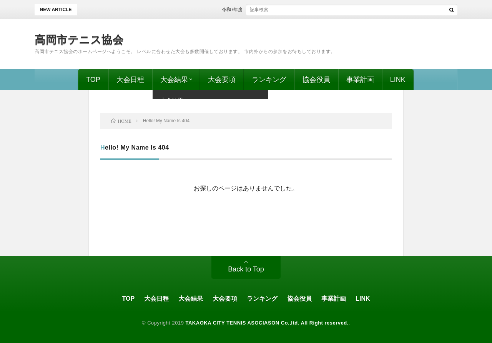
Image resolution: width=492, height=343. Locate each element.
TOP (93, 79)
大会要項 (222, 79)
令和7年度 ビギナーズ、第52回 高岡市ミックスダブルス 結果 (291, 9)
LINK (398, 79)
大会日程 (130, 79)
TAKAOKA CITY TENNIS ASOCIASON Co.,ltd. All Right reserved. (267, 323)
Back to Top (246, 269)
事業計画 (360, 79)
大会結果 (174, 79)
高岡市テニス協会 (79, 40)
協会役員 (316, 79)
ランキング (269, 79)
